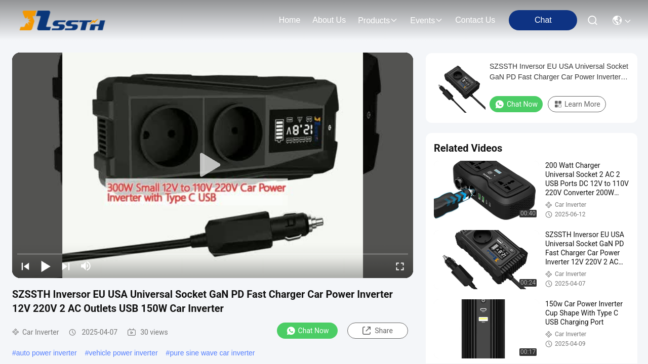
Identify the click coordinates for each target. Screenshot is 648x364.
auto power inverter (46, 353)
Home (290, 20)
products (378, 20)
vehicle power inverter (123, 353)
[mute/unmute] (86, 266)
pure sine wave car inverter (212, 353)
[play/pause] (45, 266)
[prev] (25, 266)
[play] (212, 165)
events (426, 20)
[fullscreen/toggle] (400, 266)
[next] (66, 266)
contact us (475, 20)
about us (329, 20)
